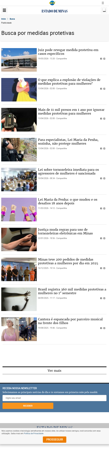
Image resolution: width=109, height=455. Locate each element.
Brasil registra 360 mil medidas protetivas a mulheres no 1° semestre (72, 291)
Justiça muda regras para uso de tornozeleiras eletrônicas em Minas (65, 231)
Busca (12, 19)
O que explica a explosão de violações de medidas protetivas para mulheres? (69, 82)
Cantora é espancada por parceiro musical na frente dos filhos (70, 321)
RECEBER (28, 405)
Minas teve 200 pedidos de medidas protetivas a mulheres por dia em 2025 (68, 261)
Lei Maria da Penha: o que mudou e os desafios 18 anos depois (67, 201)
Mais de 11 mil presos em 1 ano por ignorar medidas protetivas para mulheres (71, 112)
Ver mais (54, 370)
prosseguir (54, 439)
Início (3, 19)
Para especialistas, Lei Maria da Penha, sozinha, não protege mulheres (68, 142)
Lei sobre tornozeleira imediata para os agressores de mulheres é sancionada (68, 171)
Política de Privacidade (33, 433)
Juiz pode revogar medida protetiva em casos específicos (68, 52)
